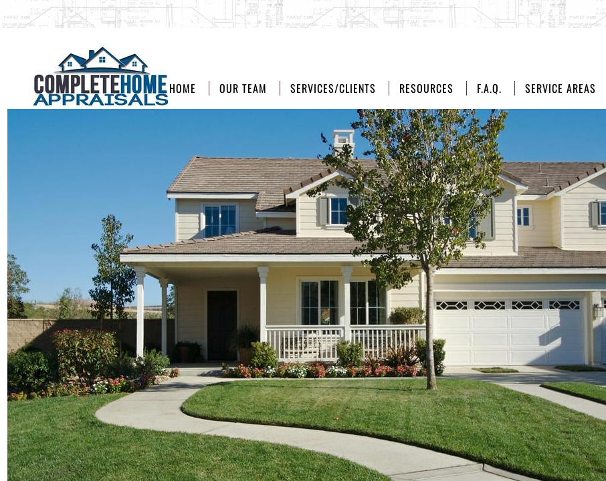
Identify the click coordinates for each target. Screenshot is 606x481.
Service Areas (560, 88)
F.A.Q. (489, 88)
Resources (426, 88)
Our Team (243, 88)
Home (182, 88)
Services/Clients (333, 88)
